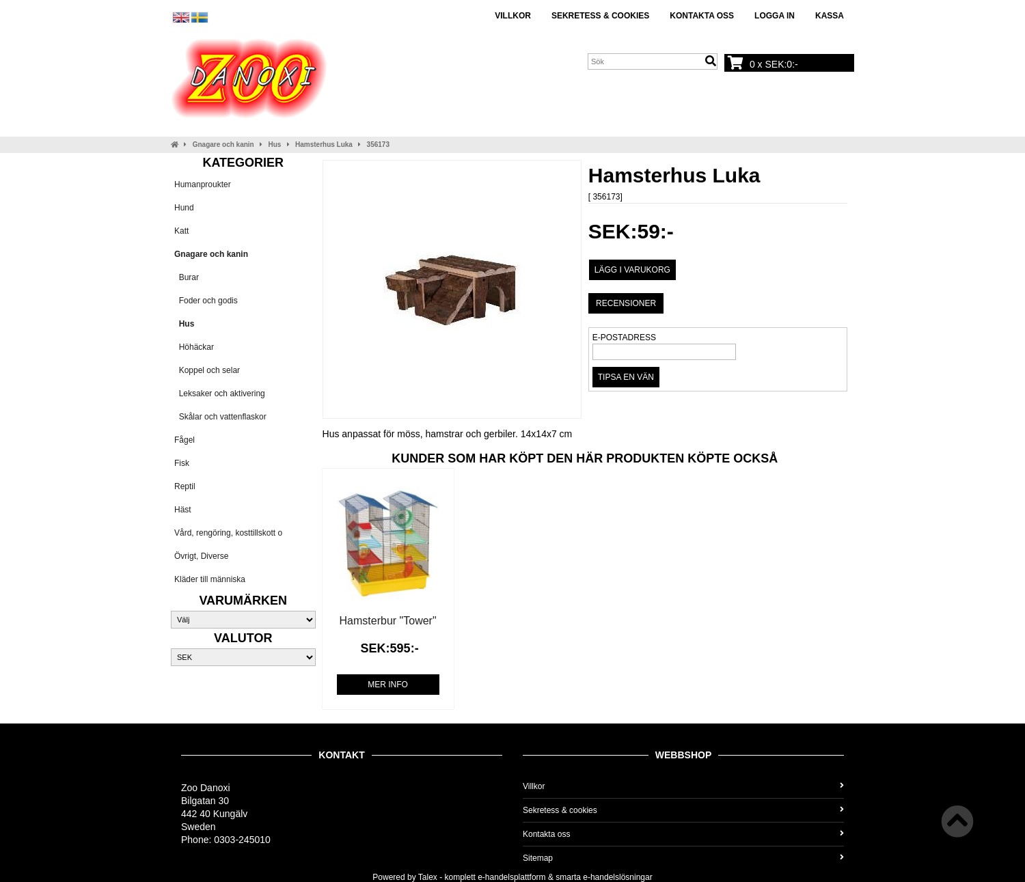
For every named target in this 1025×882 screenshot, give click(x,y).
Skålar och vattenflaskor (220, 417)
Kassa (829, 15)
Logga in (774, 15)
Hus (274, 144)
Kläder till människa (209, 579)
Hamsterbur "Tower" (388, 620)
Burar (186, 277)
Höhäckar (194, 347)
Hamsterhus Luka (324, 144)
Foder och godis (206, 300)
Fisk (181, 463)
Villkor (513, 15)
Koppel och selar (207, 370)
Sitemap (683, 858)
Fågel (184, 440)
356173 (378, 144)
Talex (427, 877)
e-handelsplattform (511, 877)
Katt (181, 231)
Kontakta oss (702, 15)
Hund (184, 207)
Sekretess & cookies (600, 15)
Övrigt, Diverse (201, 556)
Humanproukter (202, 184)
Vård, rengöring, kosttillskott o (228, 533)
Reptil (184, 486)
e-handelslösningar (617, 877)
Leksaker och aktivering (219, 393)
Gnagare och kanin (223, 144)
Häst (182, 509)
